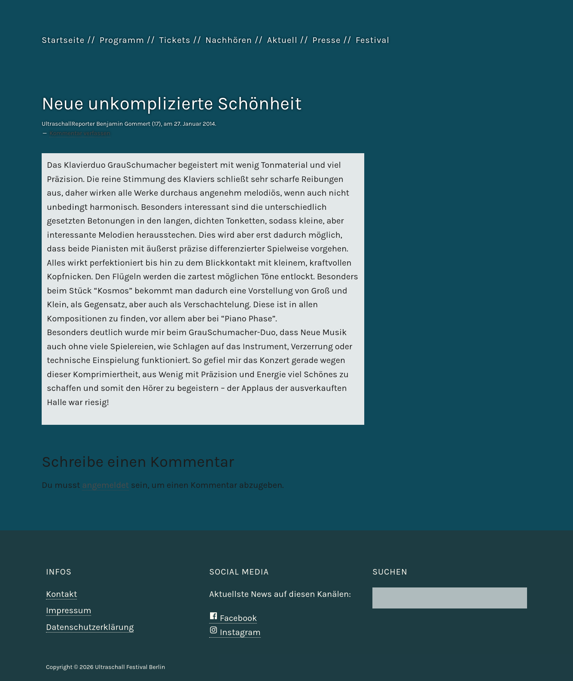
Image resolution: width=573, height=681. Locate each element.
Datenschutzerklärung (90, 627)
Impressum (68, 610)
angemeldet (105, 485)
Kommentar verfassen (79, 133)
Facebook (233, 618)
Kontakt (61, 594)
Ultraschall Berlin (488, 59)
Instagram (235, 632)
